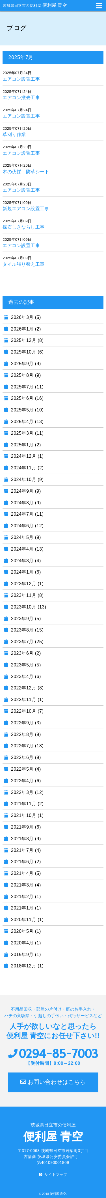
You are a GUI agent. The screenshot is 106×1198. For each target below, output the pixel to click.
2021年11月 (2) (27, 803)
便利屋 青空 (35, 5)
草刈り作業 (14, 134)
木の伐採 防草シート (26, 171)
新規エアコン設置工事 (26, 208)
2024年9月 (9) (25, 491)
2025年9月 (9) (25, 363)
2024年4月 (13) (27, 549)
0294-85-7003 (58, 1054)
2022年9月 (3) (25, 722)
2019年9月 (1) (25, 954)
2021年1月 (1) (25, 908)
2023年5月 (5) (25, 664)
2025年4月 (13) (27, 421)
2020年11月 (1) (27, 919)
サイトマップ (55, 1174)
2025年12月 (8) (27, 340)
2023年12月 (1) (27, 583)
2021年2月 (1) (25, 896)
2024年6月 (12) (27, 525)
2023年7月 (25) (27, 641)
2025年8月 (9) (25, 375)
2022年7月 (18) (27, 745)
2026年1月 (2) (25, 329)
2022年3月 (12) (27, 792)
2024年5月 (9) (25, 537)
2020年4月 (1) (25, 942)
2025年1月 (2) (25, 444)
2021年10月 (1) (27, 815)
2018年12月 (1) (27, 965)
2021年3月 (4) (25, 885)
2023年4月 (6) (25, 676)
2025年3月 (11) (27, 433)
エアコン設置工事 (21, 79)
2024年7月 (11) (27, 514)
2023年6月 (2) (25, 653)
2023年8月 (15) (27, 630)
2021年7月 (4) (25, 850)
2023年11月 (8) (27, 595)
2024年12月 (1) (27, 456)
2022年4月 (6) (25, 780)
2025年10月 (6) (27, 352)
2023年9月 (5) (25, 618)
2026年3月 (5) (25, 317)
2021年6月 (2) (25, 861)
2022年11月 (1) (27, 699)
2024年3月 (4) (25, 560)
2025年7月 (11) (27, 386)
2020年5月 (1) (25, 931)
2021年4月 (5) (25, 873)
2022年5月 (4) (25, 769)
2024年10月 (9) (27, 479)
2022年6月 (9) (25, 757)
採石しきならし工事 (24, 227)
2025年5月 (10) (27, 409)
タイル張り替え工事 (24, 264)
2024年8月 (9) (25, 502)
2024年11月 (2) (27, 467)
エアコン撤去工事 (21, 97)
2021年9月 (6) (25, 827)
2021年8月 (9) (25, 838)
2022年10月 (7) (27, 711)
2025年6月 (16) (27, 398)
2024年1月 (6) (25, 572)
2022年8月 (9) (25, 734)
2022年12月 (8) (27, 687)
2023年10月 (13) (28, 607)
